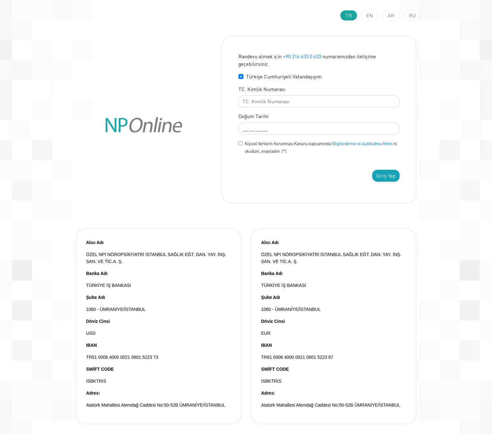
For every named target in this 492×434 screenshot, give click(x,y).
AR (391, 15)
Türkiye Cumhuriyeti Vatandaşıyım (284, 76)
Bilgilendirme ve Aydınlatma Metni (362, 143)
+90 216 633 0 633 (302, 56)
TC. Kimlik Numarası (261, 89)
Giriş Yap (385, 176)
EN (369, 15)
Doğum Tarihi (253, 116)
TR (348, 15)
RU (412, 15)
